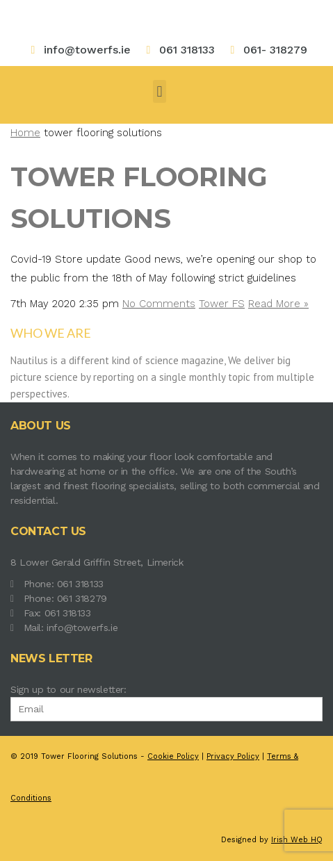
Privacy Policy (232, 756)
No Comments (158, 303)
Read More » (278, 303)
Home (25, 132)
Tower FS (222, 303)
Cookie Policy (173, 756)
